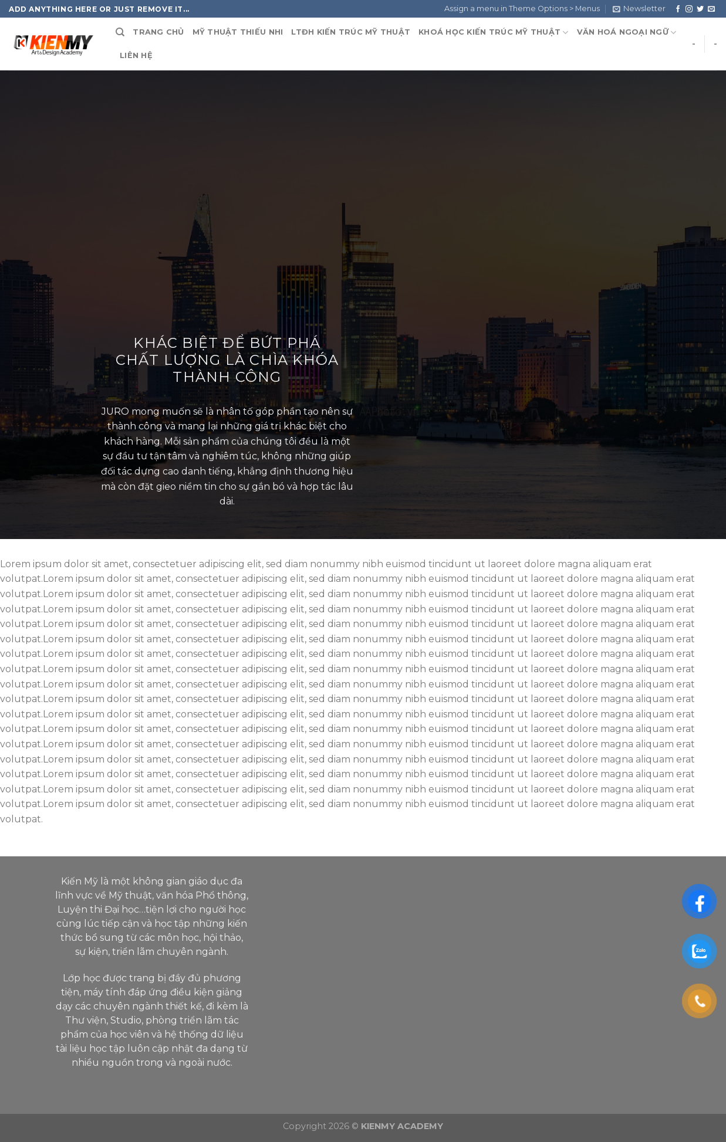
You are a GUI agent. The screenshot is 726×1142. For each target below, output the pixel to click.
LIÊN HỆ (136, 55)
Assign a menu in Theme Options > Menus (522, 8)
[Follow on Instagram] (689, 9)
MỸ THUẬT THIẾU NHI (238, 32)
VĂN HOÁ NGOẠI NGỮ (627, 32)
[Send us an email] (711, 9)
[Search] (120, 32)
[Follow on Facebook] (677, 9)
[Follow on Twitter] (700, 9)
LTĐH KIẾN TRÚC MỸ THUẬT (350, 32)
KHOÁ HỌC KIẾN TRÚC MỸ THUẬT (493, 32)
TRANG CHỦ (158, 32)
